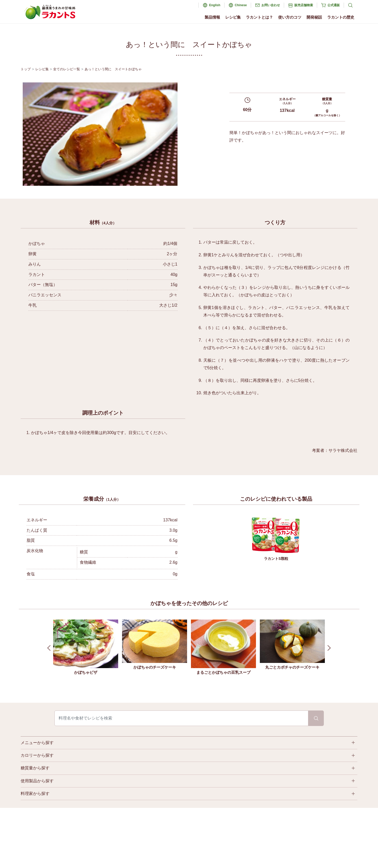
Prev (50, 648)
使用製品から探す (37, 781)
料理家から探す (35, 793)
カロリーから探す (37, 755)
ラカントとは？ (259, 17)
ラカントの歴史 (340, 17)
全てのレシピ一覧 (66, 69)
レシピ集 (233, 17)
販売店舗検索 (303, 5)
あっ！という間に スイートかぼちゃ (113, 69)
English (214, 5)
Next (328, 648)
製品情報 (212, 17)
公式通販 (333, 5)
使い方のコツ (289, 17)
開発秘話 (314, 17)
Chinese (241, 5)
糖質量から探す (35, 768)
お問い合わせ (270, 5)
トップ (26, 69)
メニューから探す (37, 742)
